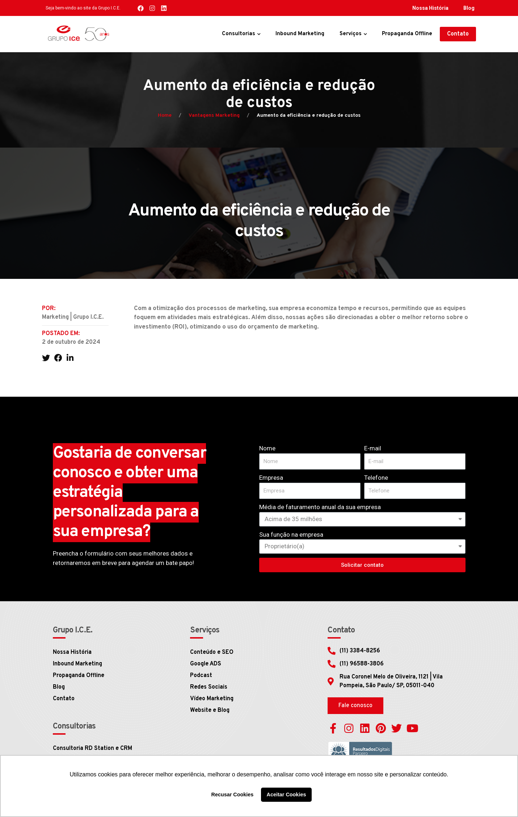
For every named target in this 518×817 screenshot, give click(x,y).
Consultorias (238, 33)
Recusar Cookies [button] (232, 794)
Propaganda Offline (407, 33)
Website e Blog (209, 710)
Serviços (351, 33)
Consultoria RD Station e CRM (92, 748)
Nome (267, 448)
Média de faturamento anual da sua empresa (320, 507)
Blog (469, 8)
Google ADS (205, 664)
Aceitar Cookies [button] (286, 794)
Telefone (376, 477)
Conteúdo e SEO (211, 652)
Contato (64, 698)
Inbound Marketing (299, 33)
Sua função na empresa (291, 534)
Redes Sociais (208, 687)
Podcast (201, 675)
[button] (458, 34)
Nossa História (430, 8)
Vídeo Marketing (211, 698)
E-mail (372, 448)
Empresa (271, 477)
